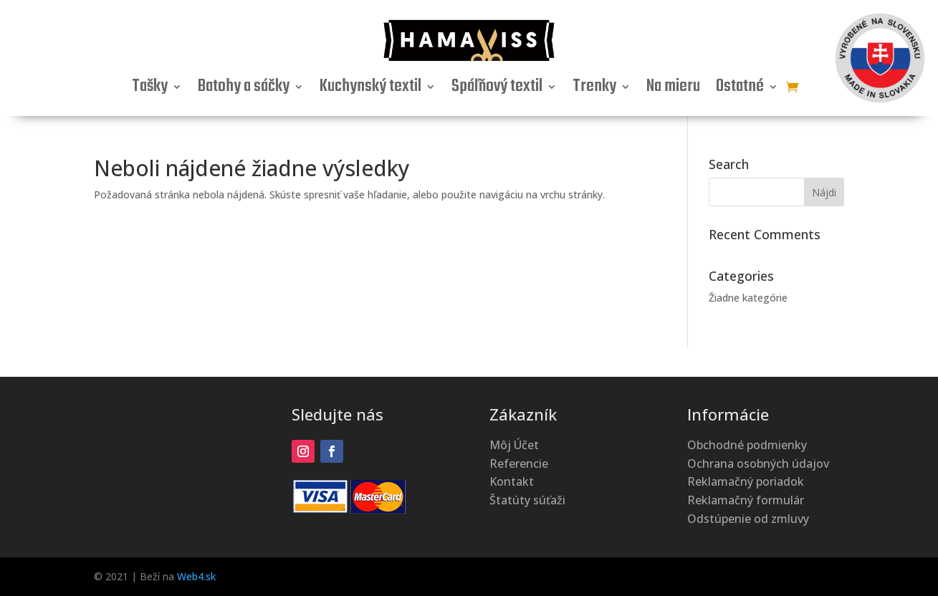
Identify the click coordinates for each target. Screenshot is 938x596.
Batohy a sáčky (243, 89)
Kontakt (511, 481)
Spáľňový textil (496, 89)
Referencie (518, 463)
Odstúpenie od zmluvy (748, 519)
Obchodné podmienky (747, 445)
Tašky (150, 89)
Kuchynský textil (370, 89)
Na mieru (673, 89)
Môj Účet (514, 445)
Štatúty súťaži (527, 500)
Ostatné (740, 89)
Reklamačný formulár (745, 500)
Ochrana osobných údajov (758, 463)
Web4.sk (196, 576)
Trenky (594, 89)
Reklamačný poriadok (745, 481)
